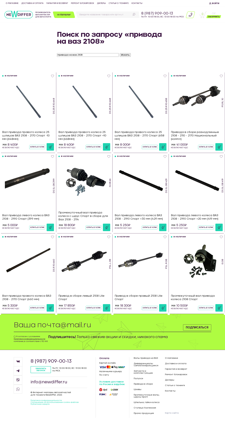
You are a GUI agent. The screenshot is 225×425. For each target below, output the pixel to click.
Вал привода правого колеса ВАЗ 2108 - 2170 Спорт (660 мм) (25, 297)
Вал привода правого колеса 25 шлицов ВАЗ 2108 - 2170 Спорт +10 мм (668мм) (83, 134)
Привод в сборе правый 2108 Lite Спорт (140, 297)
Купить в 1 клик (34, 147)
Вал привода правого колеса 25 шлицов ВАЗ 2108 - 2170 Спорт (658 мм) (140, 134)
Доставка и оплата (32, 3)
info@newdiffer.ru (50, 383)
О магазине (12, 3)
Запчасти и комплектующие (143, 372)
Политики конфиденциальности (29, 339)
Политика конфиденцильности (48, 402)
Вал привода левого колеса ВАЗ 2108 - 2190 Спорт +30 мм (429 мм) (140, 217)
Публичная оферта (41, 408)
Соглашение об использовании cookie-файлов (53, 405)
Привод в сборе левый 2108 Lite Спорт (83, 297)
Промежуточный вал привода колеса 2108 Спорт (194, 297)
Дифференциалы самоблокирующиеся (146, 365)
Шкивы (137, 389)
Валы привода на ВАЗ (146, 358)
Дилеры (101, 3)
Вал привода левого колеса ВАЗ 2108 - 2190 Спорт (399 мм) (27, 217)
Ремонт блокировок (82, 3)
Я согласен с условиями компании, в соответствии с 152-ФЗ (31, 339)
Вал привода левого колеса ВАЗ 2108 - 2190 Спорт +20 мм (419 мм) (196, 217)
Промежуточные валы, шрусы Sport (146, 396)
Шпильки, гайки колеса (146, 402)
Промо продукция (144, 413)
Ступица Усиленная (145, 408)
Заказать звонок (41, 370)
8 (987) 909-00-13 (157, 13)
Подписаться (194, 327)
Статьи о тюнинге (119, 3)
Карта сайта (172, 413)
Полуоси (138, 379)
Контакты (137, 3)
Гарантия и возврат (57, 3)
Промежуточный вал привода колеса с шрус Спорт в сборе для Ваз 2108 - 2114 (81, 215)
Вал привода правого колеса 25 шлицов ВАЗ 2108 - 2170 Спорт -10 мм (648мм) (27, 134)
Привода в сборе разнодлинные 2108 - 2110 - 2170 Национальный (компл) (196, 134)
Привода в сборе (143, 384)
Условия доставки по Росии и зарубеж (112, 383)
